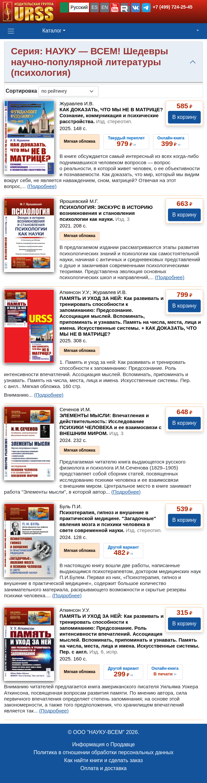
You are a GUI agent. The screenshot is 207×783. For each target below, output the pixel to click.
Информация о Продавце (103, 744)
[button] (114, 7)
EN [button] (105, 7)
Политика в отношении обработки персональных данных (103, 752)
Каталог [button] (52, 30)
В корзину (184, 117)
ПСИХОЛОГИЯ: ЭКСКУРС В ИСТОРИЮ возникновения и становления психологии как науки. (106, 213)
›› (165, 671)
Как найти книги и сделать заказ (103, 760)
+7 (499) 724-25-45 (172, 7)
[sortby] (68, 91)
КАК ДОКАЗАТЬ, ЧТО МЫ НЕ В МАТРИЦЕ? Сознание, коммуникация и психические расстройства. (111, 115)
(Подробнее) (42, 186)
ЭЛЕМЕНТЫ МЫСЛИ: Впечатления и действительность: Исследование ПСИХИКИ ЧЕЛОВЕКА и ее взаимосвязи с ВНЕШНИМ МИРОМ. (110, 424)
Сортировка (21, 91)
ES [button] (95, 7)
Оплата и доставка (103, 768)
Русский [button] (79, 7)
